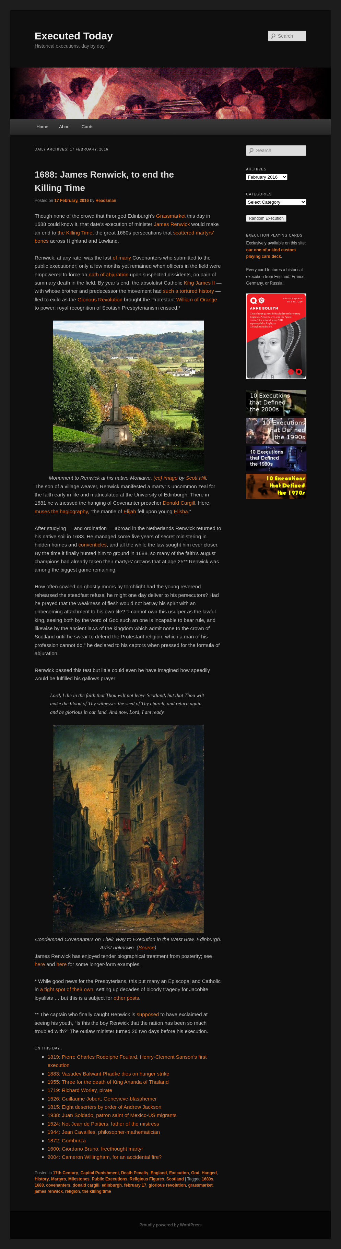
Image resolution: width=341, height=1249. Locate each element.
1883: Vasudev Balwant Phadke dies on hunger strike (108, 1074)
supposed (148, 1014)
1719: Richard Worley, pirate (79, 1090)
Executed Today (74, 35)
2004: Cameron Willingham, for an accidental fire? (104, 1157)
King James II (199, 283)
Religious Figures (147, 1179)
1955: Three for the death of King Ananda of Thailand (107, 1082)
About (65, 126)
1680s (207, 1179)
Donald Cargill (179, 503)
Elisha (181, 511)
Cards (88, 126)
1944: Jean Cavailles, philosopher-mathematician (103, 1132)
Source (146, 947)
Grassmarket (171, 216)
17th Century (65, 1172)
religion (72, 1191)
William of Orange (196, 299)
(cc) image (165, 478)
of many (122, 258)
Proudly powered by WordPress (170, 1225)
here (40, 964)
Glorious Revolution (100, 299)
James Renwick (172, 224)
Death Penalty (134, 1172)
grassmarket (200, 1185)
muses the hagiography (61, 511)
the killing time (96, 1191)
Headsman (105, 200)
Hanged (209, 1172)
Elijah (130, 511)
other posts (126, 998)
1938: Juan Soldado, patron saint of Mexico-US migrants (111, 1115)
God (195, 1172)
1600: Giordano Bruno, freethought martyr (95, 1149)
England (159, 1172)
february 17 (135, 1185)
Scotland (175, 1179)
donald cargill (86, 1185)
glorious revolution (167, 1185)
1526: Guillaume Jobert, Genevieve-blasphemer (102, 1099)
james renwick (49, 1191)
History (42, 1179)
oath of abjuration (109, 274)
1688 (39, 1185)
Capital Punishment (99, 1172)
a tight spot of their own (66, 989)
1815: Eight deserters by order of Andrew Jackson (104, 1107)
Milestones (79, 1179)
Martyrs (58, 1179)
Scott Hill (196, 478)
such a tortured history (188, 291)
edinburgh (112, 1185)
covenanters (58, 1185)
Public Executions (109, 1179)
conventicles (93, 545)
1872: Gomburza (66, 1140)
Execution (179, 1172)
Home (42, 126)
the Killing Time (75, 233)
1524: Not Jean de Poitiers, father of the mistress (103, 1124)
